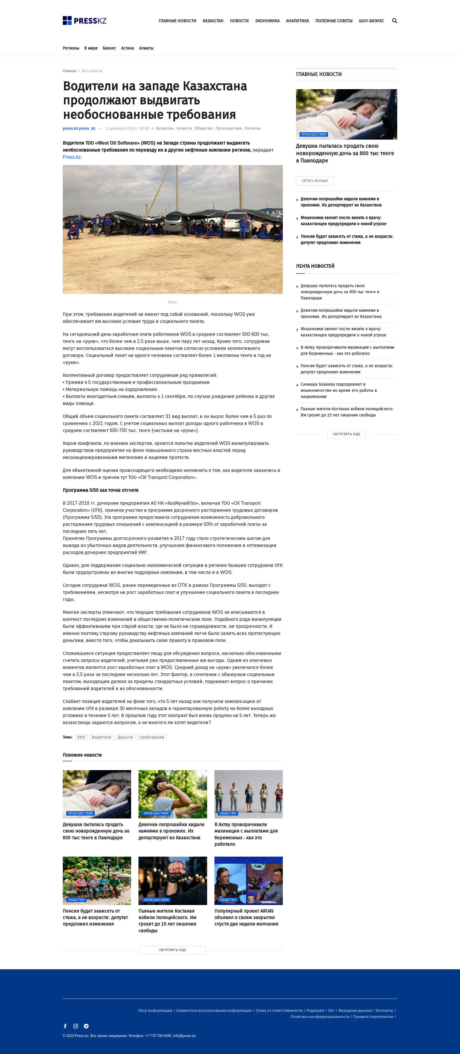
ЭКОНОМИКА (267, 20)
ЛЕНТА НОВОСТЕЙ (315, 266)
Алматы (146, 48)
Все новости (92, 71)
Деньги (125, 737)
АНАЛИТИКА (297, 20)
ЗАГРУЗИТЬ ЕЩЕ (173, 950)
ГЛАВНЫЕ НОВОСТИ (177, 20)
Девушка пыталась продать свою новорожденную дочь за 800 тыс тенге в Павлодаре (340, 292)
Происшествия (229, 128)
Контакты (385, 1010)
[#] (85, 19)
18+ (331, 1010)
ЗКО (81, 737)
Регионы (71, 48)
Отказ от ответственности (280, 1010)
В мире (91, 48)
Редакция (316, 1010)
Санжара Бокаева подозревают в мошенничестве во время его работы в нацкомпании (339, 390)
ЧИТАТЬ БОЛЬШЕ (315, 181)
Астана (127, 48)
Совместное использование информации (214, 1010)
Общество (204, 128)
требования (152, 737)
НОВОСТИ (239, 20)
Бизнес (109, 48)
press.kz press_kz (79, 128)
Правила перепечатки (373, 1016)
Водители (101, 737)
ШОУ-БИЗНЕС (371, 20)
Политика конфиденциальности (320, 1016)
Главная (70, 71)
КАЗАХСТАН (213, 20)
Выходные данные (356, 1010)
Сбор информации (155, 1010)
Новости (185, 128)
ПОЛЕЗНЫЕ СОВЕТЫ (333, 20)
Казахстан (165, 128)
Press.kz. (72, 157)
